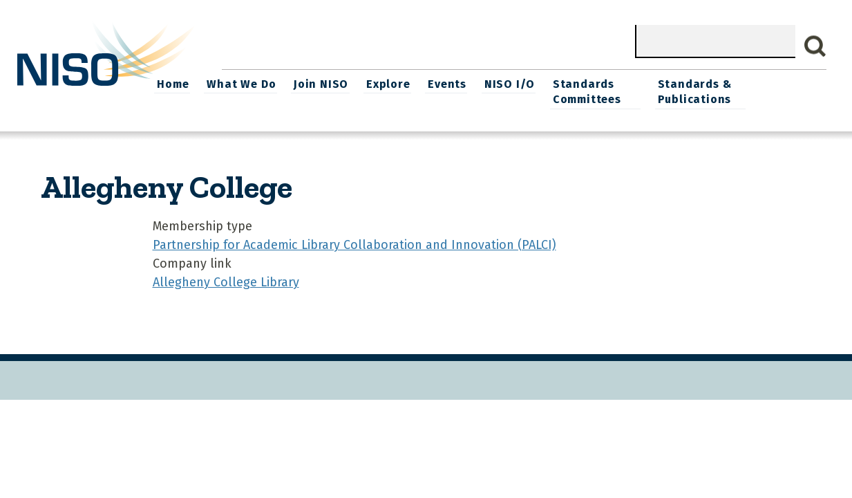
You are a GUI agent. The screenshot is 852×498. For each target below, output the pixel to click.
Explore (458, 83)
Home (246, 83)
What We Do (313, 83)
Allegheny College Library (226, 280)
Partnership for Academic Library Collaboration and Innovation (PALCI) (354, 243)
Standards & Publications (765, 91)
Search (815, 46)
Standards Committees (654, 91)
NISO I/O (577, 83)
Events (516, 83)
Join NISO (392, 83)
